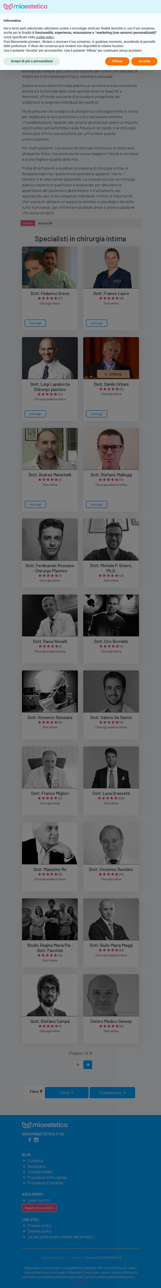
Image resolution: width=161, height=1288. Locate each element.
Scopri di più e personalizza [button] (32, 1279)
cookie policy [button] (45, 1255)
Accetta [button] (144, 1279)
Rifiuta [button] (117, 1279)
